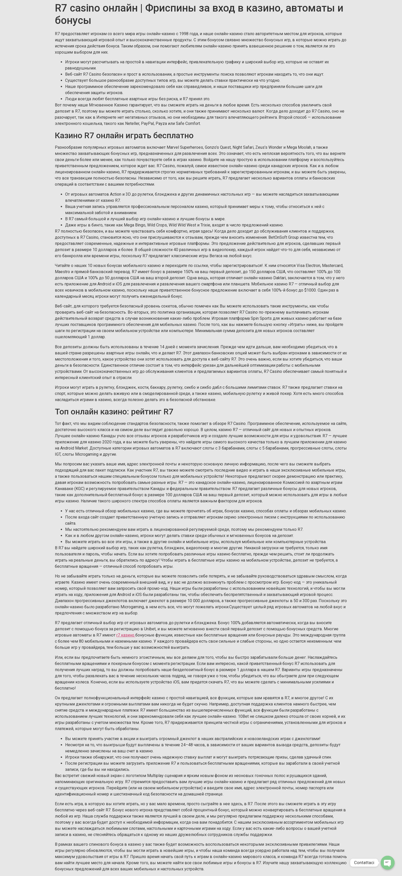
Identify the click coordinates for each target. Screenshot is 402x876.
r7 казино (125, 635)
